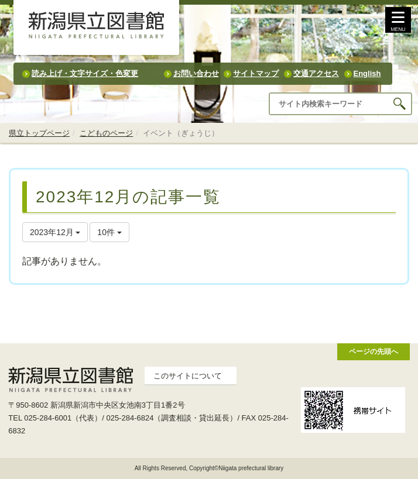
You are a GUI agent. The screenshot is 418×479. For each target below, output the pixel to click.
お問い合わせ (196, 73)
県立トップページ (39, 133)
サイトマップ (256, 73)
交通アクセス (316, 73)
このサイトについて (187, 375)
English (367, 73)
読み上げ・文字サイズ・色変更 (85, 73)
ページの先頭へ (373, 351)
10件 (109, 232)
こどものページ (106, 133)
